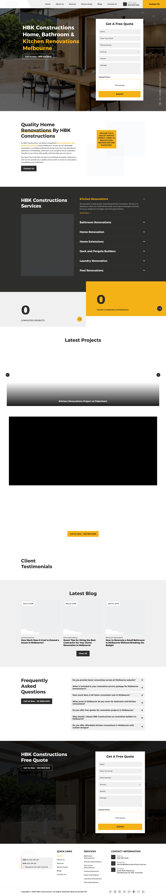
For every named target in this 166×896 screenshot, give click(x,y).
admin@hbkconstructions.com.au (131, 865)
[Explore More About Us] (160, 104)
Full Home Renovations (89, 867)
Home (47, 4)
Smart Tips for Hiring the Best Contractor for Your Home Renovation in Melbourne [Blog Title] (79, 643)
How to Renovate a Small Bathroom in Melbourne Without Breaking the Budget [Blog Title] (125, 643)
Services (72, 4)
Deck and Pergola (91, 875)
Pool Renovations (91, 883)
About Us (60, 4)
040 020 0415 (133, 5)
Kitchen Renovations (93, 862)
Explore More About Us (160, 86)
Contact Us (112, 4)
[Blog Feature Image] (40, 617)
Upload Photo (104, 77)
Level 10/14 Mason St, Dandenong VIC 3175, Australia (130, 872)
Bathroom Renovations (89, 857)
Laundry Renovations (93, 879)
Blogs (100, 4)
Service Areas (86, 4)
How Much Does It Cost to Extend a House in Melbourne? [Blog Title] (40, 641)
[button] (8, 375)
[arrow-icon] (79, 319)
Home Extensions (91, 872)
